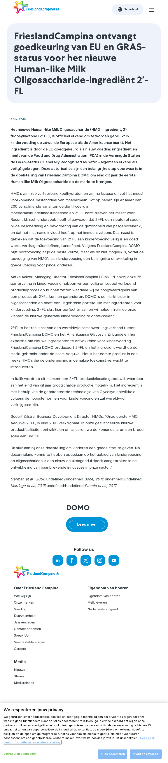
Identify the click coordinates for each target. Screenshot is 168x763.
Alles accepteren (113, 756)
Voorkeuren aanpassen (20, 756)
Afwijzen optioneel (146, 756)
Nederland (131, 10)
